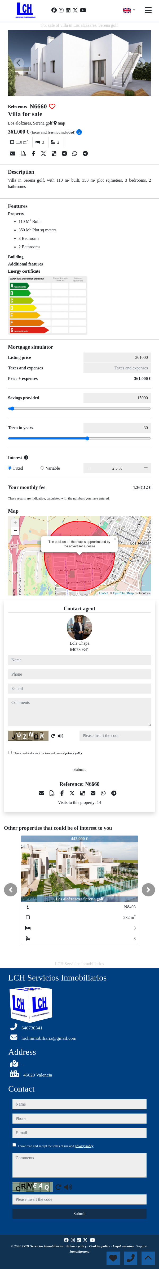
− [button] (15, 531)
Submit (79, 769)
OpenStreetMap (123, 593)
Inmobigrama (80, 1251)
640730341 (79, 649)
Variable (53, 468)
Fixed (18, 468)
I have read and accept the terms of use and (48, 753)
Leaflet (103, 593)
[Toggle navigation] (148, 10)
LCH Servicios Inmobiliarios (43, 1246)
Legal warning (124, 1246)
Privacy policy (76, 1246)
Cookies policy (100, 1246)
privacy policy (73, 753)
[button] (10, 889)
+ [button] (15, 523)
